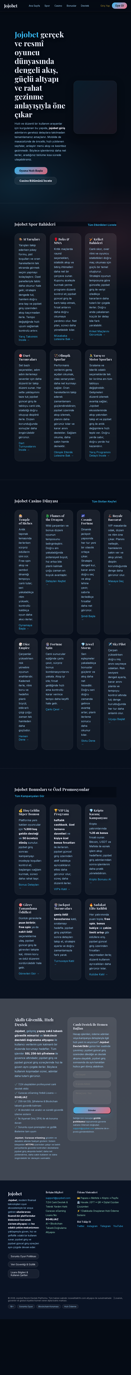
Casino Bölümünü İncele (35, 180)
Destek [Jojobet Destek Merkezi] (85, 5)
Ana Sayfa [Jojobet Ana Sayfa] (34, 5)
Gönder (92, 1112)
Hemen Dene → (24, 738)
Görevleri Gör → (29, 973)
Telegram (105, 1226)
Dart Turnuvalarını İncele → (27, 446)
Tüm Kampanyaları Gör (29, 796)
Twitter (80, 1226)
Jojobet (10, 5)
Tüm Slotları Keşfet (104, 501)
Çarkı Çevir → (54, 709)
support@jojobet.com (83, 1130)
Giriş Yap (105, 5)
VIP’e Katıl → (62, 889)
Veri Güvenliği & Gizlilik (23, 1264)
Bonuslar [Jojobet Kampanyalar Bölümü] (71, 5)
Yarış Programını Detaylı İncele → (99, 454)
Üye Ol (119, 5)
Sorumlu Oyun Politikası (23, 1256)
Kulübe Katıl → (98, 974)
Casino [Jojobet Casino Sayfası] (58, 5)
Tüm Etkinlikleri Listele (102, 225)
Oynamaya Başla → (25, 627)
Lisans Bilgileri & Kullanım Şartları (19, 1274)
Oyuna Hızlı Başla (31, 170)
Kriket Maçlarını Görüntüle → (99, 333)
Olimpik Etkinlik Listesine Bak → (64, 454)
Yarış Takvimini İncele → (28, 338)
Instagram (92, 1226)
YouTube (118, 1226)
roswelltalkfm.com (77, 1298)
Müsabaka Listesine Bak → (64, 337)
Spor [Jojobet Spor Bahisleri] (47, 5)
